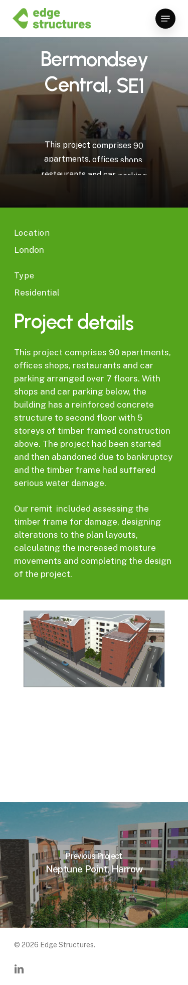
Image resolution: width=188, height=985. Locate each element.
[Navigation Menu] (165, 19)
